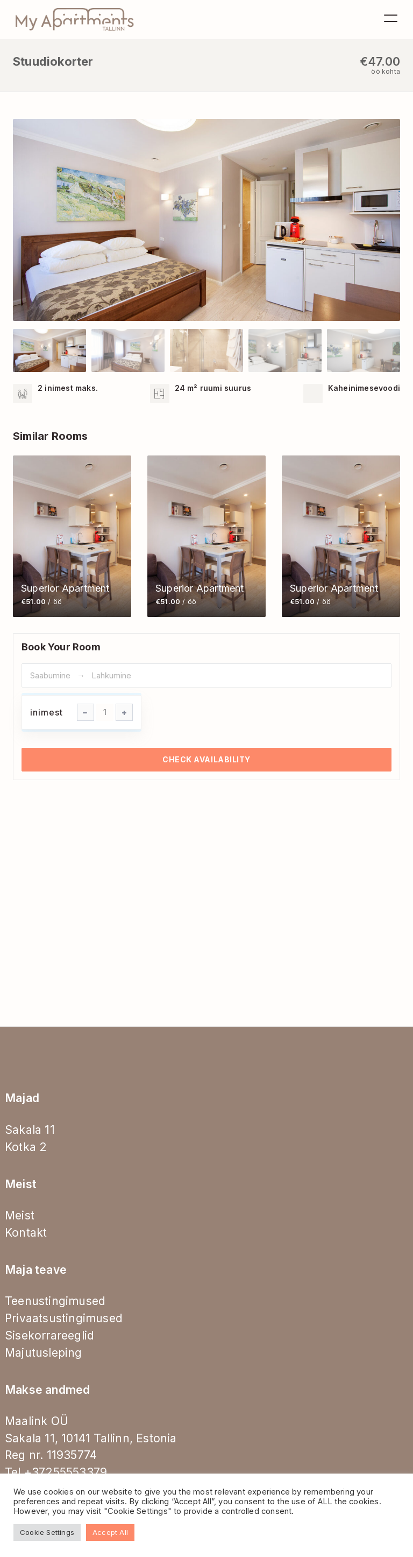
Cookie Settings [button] (47, 1532)
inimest (46, 712)
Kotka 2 (26, 1147)
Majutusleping (43, 1352)
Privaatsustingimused (64, 1318)
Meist (19, 1215)
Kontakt (26, 1232)
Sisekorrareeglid (49, 1335)
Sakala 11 (30, 1130)
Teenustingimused (55, 1301)
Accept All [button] (110, 1532)
